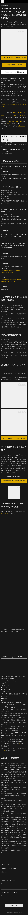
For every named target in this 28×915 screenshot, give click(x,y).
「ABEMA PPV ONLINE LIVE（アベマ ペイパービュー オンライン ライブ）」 (13, 115)
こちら (9, 123)
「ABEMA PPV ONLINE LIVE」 (14, 121)
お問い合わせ (21, 126)
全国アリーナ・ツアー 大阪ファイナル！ (9, 883)
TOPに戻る (14, 905)
